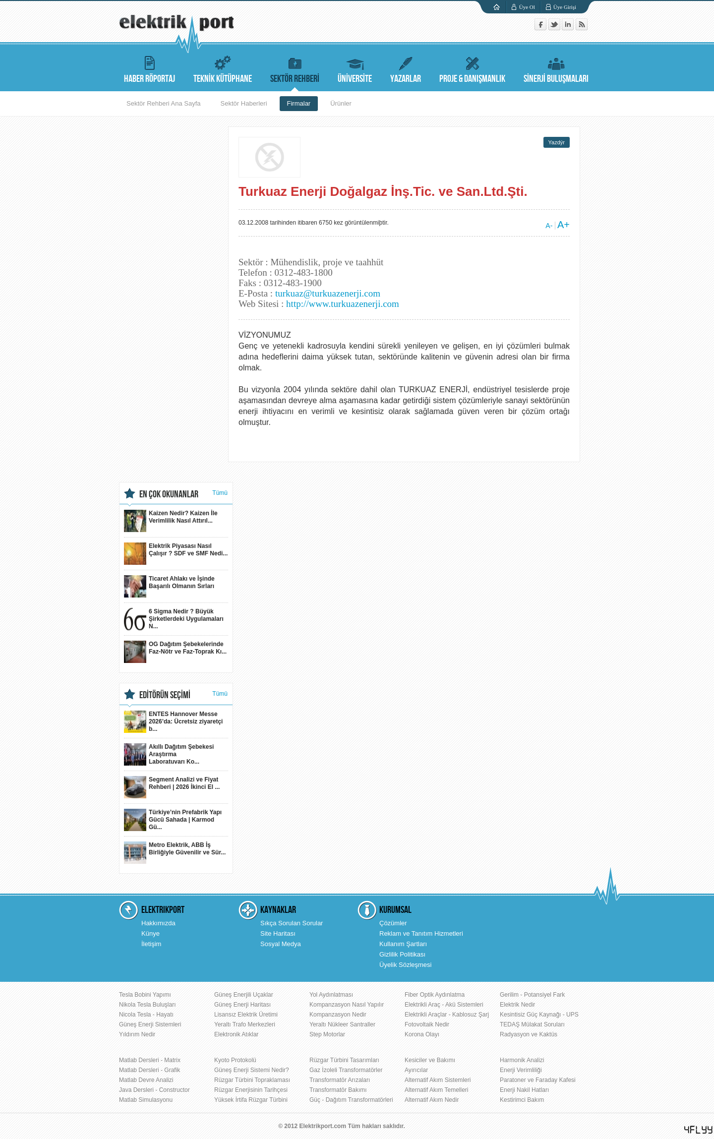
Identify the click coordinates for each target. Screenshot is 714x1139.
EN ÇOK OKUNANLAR (168, 494)
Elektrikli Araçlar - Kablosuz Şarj (447, 1015)
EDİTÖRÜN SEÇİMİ (164, 695)
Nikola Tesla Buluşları (147, 1005)
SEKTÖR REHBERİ (294, 68)
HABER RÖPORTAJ (149, 68)
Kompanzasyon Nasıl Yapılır (346, 1005)
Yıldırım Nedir (137, 1034)
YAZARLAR (405, 68)
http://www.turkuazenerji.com (342, 304)
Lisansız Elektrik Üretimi (246, 1015)
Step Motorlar (327, 1034)
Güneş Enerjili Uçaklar (243, 995)
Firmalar (299, 103)
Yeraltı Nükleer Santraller (342, 1024)
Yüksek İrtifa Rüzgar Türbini (251, 1100)
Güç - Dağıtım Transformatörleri (351, 1100)
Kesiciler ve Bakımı (430, 1060)
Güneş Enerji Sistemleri (150, 1024)
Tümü (220, 492)
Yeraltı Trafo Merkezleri (244, 1024)
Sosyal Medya (280, 944)
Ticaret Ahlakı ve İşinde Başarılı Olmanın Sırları (169, 586)
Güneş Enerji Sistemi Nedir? (251, 1070)
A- (548, 226)
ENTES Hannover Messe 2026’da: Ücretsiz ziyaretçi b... (173, 722)
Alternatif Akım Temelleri (437, 1090)
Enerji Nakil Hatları (524, 1090)
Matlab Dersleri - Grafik (149, 1070)
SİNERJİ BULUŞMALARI (556, 68)
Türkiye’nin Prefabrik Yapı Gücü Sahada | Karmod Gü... (173, 820)
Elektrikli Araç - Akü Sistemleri (444, 1005)
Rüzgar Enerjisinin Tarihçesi (251, 1090)
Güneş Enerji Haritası (242, 1005)
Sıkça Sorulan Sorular (291, 923)
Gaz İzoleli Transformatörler (345, 1070)
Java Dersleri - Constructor (154, 1090)
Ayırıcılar (416, 1070)
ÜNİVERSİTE (355, 68)
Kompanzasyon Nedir (337, 1015)
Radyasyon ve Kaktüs (528, 1034)
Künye (150, 933)
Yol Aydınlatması (331, 995)
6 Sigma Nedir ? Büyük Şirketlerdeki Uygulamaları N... (174, 619)
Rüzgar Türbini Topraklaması (252, 1080)
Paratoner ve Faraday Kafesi (538, 1080)
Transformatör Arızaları (339, 1080)
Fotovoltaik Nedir (427, 1024)
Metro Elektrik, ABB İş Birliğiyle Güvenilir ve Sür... (175, 852)
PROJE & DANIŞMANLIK (472, 68)
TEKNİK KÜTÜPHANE (222, 68)
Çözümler (393, 923)
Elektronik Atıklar (236, 1034)
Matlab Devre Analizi (146, 1080)
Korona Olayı (422, 1034)
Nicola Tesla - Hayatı (146, 1015)
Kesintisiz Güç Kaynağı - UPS (539, 1015)
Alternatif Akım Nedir (432, 1100)
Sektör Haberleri (244, 103)
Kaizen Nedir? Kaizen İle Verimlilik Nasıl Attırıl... (171, 521)
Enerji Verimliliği (521, 1070)
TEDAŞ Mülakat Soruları (532, 1024)
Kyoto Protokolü (235, 1060)
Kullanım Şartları (403, 944)
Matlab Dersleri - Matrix (149, 1060)
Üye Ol (527, 7)
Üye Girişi (564, 7)
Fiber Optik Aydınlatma (435, 995)
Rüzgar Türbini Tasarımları (344, 1060)
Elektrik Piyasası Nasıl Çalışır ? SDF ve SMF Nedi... (176, 553)
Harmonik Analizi (522, 1060)
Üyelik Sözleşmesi (405, 964)
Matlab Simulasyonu (146, 1100)
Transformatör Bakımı (338, 1090)
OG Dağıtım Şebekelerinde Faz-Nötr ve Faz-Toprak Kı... (175, 652)
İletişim (151, 944)
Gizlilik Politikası (402, 954)
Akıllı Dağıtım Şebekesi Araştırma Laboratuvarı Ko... (169, 754)
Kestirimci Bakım (522, 1100)
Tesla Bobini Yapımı (145, 995)
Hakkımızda (158, 923)
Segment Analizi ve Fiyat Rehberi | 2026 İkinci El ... (172, 787)
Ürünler (341, 103)
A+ (563, 224)
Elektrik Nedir (517, 1005)
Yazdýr (556, 142)
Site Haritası (278, 933)
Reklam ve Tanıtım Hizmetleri (421, 933)
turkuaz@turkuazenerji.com (327, 293)
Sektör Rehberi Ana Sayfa (163, 103)
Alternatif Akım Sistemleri (438, 1080)
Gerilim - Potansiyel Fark (532, 995)
